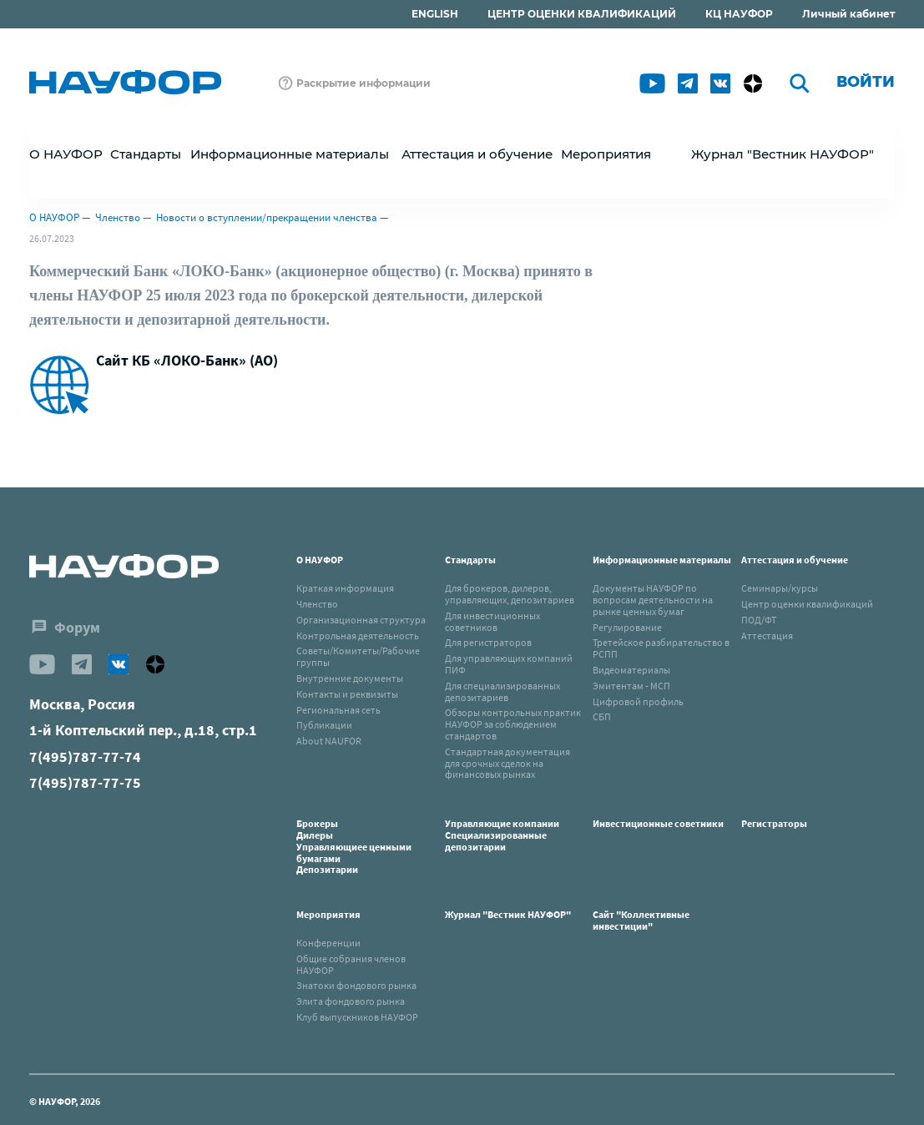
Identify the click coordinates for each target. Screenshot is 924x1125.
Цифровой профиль (638, 701)
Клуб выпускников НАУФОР (357, 1017)
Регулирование (627, 627)
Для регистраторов (488, 642)
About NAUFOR (328, 740)
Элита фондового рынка (350, 1001)
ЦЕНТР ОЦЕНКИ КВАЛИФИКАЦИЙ (581, 14)
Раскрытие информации (363, 83)
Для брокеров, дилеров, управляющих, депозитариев (509, 594)
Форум (77, 627)
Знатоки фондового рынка (356, 985)
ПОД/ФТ (758, 619)
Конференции (328, 942)
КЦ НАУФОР (739, 14)
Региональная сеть (338, 710)
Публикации (324, 725)
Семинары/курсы (779, 588)
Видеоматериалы (631, 669)
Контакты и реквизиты (347, 694)
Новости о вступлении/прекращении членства (266, 217)
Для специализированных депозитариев (502, 691)
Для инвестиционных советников (492, 621)
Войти (865, 82)
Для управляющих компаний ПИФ (509, 664)
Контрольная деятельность (357, 635)
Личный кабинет (848, 14)
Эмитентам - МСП (631, 685)
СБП (602, 716)
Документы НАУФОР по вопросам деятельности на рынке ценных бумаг (653, 600)
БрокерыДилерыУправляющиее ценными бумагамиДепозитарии (354, 846)
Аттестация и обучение (794, 559)
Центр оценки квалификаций (807, 604)
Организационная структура (361, 619)
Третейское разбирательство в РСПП (661, 648)
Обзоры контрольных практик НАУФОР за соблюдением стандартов (513, 724)
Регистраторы (774, 823)
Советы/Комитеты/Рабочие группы (358, 656)
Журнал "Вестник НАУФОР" (782, 154)
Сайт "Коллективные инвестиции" (641, 920)
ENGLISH (435, 14)
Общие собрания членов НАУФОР (351, 964)
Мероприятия (328, 914)
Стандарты (470, 559)
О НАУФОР (54, 217)
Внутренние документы (349, 678)
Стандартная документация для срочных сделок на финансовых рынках (507, 763)
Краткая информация (345, 588)
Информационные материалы (662, 559)
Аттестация (767, 635)
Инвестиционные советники (658, 823)
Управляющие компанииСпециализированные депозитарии (502, 835)
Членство (117, 217)
